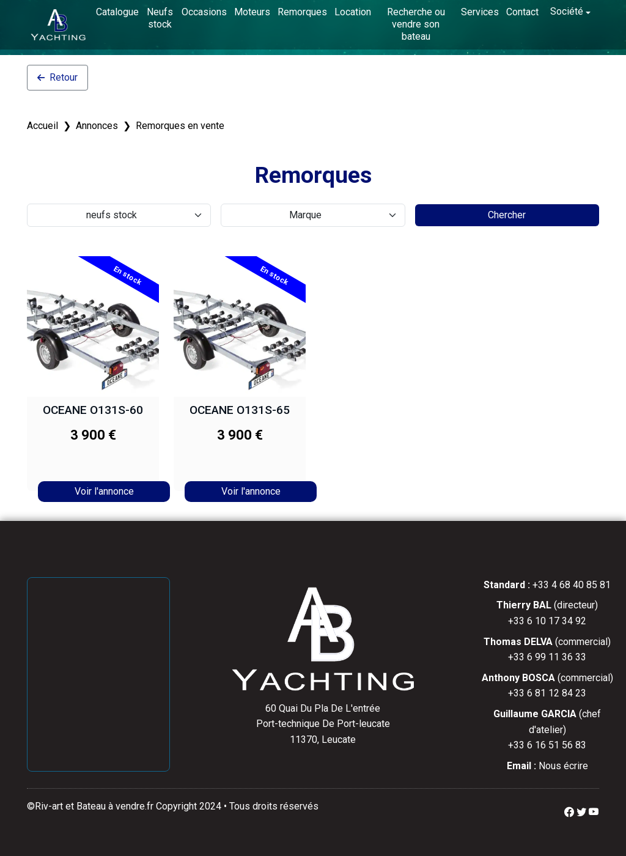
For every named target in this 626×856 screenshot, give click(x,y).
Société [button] (566, 11)
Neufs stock (160, 18)
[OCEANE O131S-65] (240, 326)
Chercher (507, 215)
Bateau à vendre (110, 806)
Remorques (302, 12)
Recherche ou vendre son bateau (416, 24)
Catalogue (117, 12)
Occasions (204, 12)
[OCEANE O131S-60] (93, 326)
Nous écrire (563, 766)
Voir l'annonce (104, 491)
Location (352, 12)
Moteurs (252, 12)
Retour (57, 77)
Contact (522, 12)
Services (480, 12)
